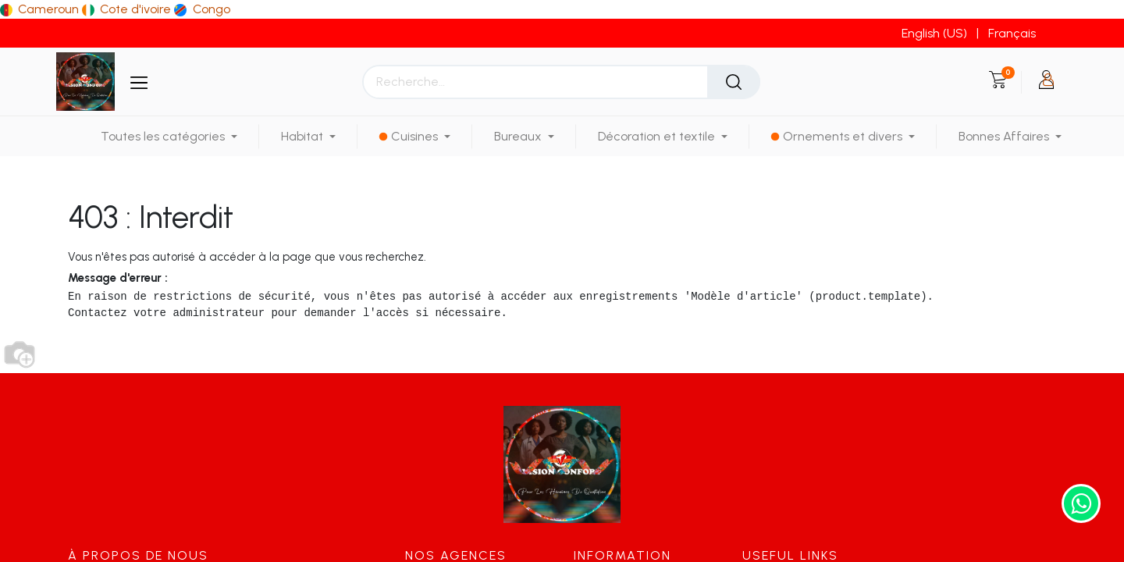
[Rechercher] (733, 82)
